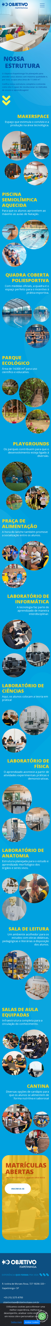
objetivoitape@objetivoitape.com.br (20, 1302)
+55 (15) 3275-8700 (12, 1297)
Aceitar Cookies (32, 1322)
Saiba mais (16, 1322)
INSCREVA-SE (17, 1188)
